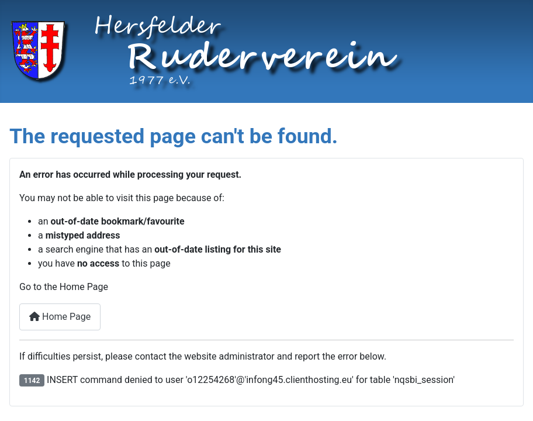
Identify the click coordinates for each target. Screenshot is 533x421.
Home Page (60, 316)
